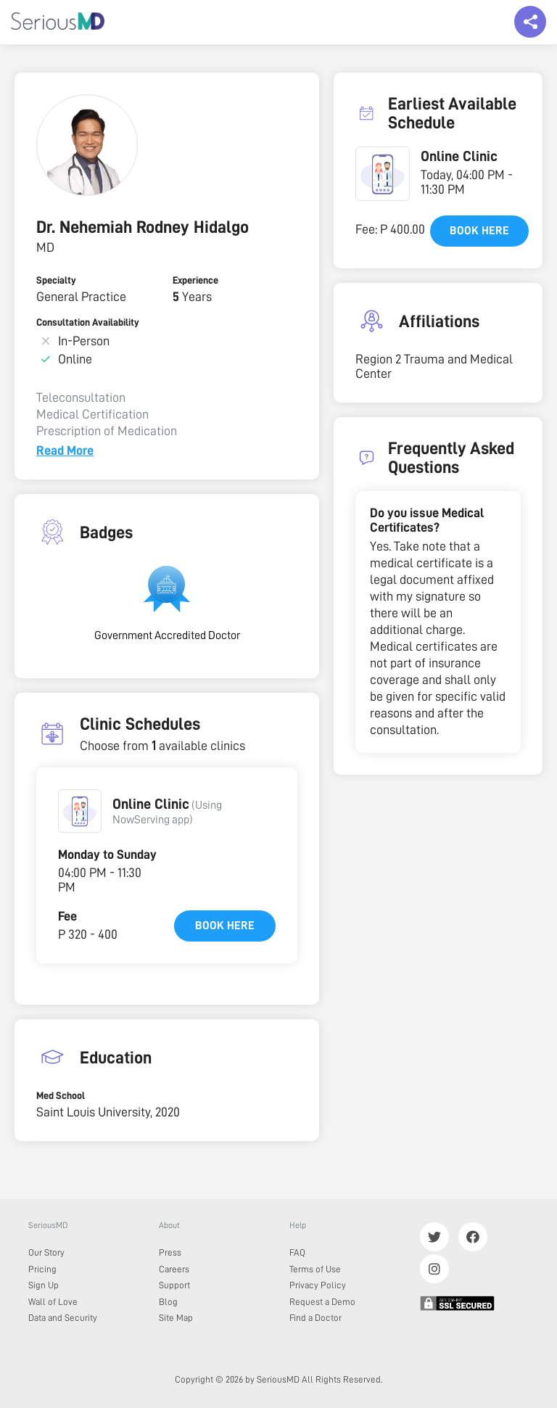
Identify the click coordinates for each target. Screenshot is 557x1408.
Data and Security (62, 1317)
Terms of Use (315, 1269)
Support (174, 1285)
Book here (225, 925)
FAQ (297, 1252)
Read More (65, 450)
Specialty (56, 280)
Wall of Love (53, 1301)
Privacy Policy (317, 1285)
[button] (80, 811)
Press (170, 1252)
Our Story (46, 1252)
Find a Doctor (315, 1317)
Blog (168, 1301)
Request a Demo (322, 1301)
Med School (60, 1095)
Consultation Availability (87, 322)
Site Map (176, 1317)
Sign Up (43, 1285)
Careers (174, 1269)
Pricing (42, 1269)
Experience (195, 280)
